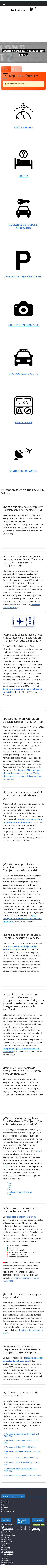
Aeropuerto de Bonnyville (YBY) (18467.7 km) (22, 1475)
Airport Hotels (9, 1532)
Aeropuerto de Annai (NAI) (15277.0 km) (21, 1457)
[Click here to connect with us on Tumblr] (21, 1529)
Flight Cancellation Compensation (6, 1560)
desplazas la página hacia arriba (20, 1216)
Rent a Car (7, 1539)
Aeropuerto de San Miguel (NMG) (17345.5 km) (21, 1463)
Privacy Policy (36, 1530)
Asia (4, 1505)
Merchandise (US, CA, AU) (7, 1529)
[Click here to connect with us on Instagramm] (17, 1529)
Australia (6, 1500)
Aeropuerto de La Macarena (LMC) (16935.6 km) (22, 1452)
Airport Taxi (8, 1541)
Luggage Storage (5, 1548)
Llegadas (16, 69)
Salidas (6, 69)
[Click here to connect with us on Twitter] (29, 1527)
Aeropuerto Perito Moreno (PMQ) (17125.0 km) (21, 1441)
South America (8, 1503)
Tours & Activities (5, 1544)
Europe (5, 1507)
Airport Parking (9, 1535)
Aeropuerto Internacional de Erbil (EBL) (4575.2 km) (20, 1469)
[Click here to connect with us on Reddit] (25, 1529)
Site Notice (36, 1528)
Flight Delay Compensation (6, 1554)
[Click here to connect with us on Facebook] (17, 1527)
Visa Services (8, 1551)
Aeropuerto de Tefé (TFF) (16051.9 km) (20, 1446)
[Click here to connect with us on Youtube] (21, 1527)
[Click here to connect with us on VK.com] (29, 1529)
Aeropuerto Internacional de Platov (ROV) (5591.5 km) (21, 1434)
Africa (5, 1509)
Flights (6, 1537)
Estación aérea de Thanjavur (19, 1191)
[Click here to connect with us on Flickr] (25, 1527)
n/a (9, 1182)
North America (8, 1511)
